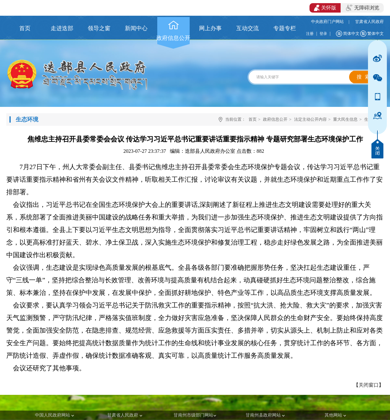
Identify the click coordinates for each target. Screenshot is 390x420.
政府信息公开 (275, 119)
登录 (323, 33)
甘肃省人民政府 (369, 21)
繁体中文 (375, 33)
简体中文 (351, 33)
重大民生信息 (345, 119)
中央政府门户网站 (327, 21)
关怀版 (325, 8)
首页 (252, 119)
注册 (310, 33)
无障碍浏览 (362, 8)
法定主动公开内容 (310, 119)
